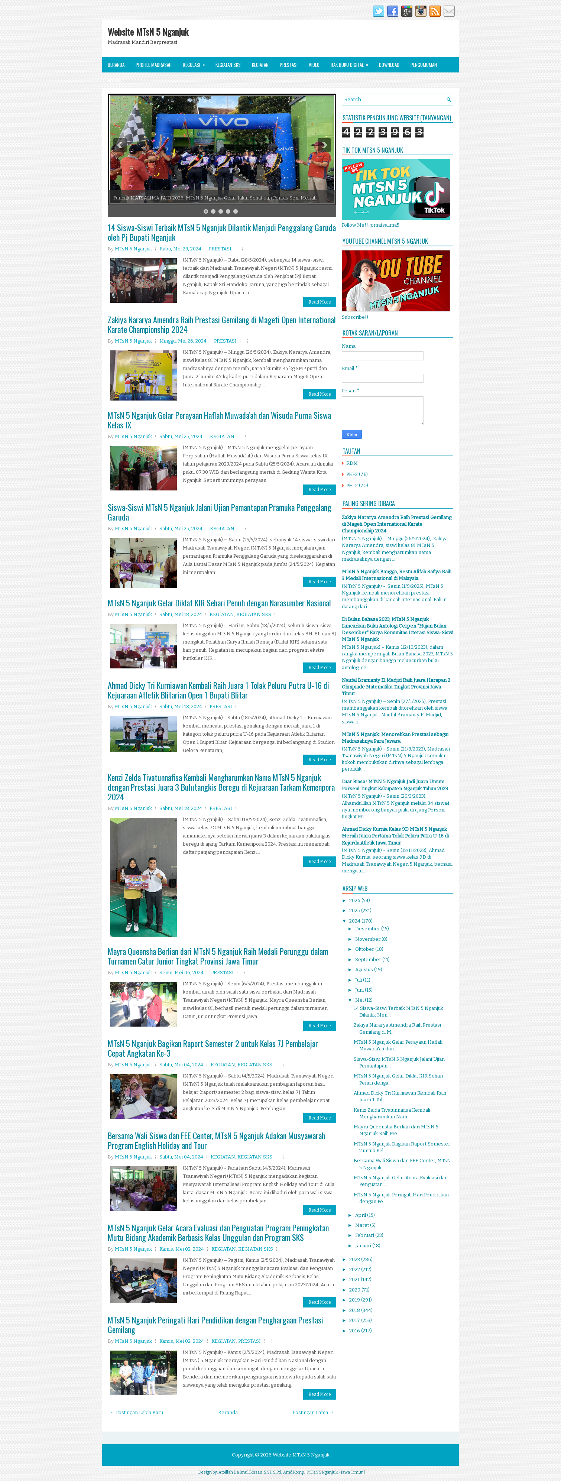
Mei (360, 1000)
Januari (363, 1245)
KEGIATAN (222, 436)
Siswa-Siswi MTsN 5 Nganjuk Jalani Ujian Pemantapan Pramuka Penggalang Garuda (219, 512)
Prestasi (289, 64)
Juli (359, 980)
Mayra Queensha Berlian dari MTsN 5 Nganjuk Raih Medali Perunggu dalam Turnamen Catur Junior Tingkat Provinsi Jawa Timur (218, 956)
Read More (319, 302)
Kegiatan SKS (228, 64)
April (361, 1215)
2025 (355, 910)
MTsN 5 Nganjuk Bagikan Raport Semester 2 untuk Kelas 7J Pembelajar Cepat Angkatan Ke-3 (213, 1048)
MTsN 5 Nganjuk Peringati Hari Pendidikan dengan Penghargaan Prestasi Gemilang (215, 1324)
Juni (360, 990)
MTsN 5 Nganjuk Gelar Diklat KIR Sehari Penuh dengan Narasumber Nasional (219, 602)
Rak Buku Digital (352, 62)
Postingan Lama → (313, 1412)
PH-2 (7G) (357, 485)
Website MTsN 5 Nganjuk (148, 31)
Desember (368, 928)
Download (389, 64)
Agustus (364, 969)
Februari (365, 1235)
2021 (355, 1279)
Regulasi (196, 62)
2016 (355, 1330)
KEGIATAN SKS (253, 614)
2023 (355, 1259)
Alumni (114, 80)
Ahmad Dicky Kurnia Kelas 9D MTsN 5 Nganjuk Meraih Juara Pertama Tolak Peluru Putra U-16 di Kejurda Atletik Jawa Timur (395, 835)
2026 (355, 900)
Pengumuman (424, 64)
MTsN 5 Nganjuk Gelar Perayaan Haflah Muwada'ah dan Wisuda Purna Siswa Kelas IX (219, 420)
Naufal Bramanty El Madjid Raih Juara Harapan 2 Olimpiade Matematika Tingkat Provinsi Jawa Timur (396, 686)
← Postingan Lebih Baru (136, 1412)
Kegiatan (260, 64)
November (368, 939)
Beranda (116, 64)
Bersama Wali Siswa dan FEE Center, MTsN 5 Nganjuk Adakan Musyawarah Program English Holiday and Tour (216, 1140)
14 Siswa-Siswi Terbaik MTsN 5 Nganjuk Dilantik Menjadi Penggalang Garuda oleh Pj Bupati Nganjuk (222, 232)
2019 (355, 1300)
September (368, 959)
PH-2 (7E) (357, 474)
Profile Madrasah (154, 64)
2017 (355, 1320)
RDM (352, 463)
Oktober (365, 949)
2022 (355, 1269)
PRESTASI (220, 249)
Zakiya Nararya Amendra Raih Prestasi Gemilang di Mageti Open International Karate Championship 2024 (222, 324)
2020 (355, 1290)
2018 (355, 1310)
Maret (362, 1225)
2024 (355, 921)
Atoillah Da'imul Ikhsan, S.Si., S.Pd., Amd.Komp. (261, 1472)
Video (314, 64)
